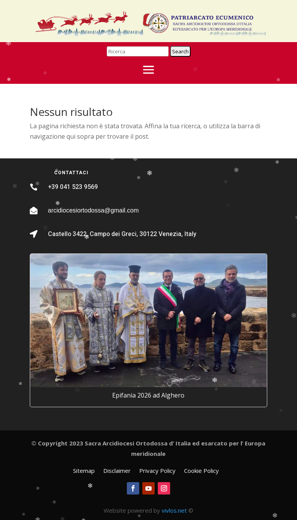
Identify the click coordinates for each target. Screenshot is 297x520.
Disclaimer (117, 471)
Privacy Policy (157, 471)
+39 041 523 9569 (73, 187)
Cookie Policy (201, 471)
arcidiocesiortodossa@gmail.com (93, 210)
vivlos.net (174, 510)
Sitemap (84, 471)
